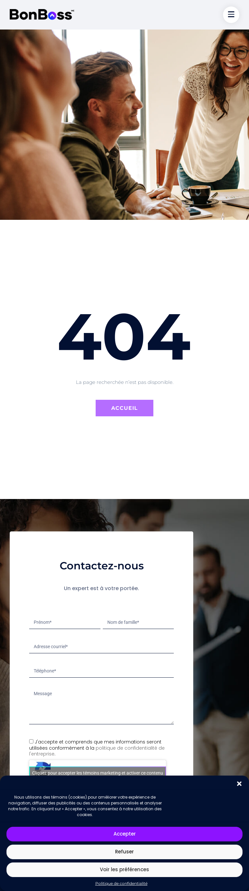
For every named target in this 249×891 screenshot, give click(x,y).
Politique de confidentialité (121, 883)
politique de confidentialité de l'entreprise (97, 751)
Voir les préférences (124, 869)
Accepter (124, 833)
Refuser (124, 851)
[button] (239, 783)
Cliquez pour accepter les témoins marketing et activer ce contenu (97, 773)
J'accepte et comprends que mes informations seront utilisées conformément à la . (97, 748)
